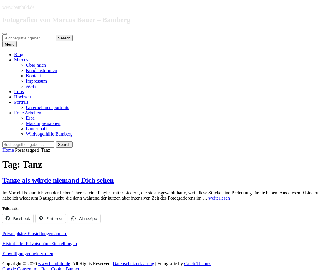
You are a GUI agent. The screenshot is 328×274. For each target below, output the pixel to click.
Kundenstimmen (41, 70)
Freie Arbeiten (27, 112)
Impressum (36, 80)
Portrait (21, 102)
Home (8, 150)
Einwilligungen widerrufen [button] (27, 253)
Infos (19, 91)
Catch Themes (197, 263)
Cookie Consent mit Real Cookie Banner (40, 268)
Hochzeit (22, 96)
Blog (18, 54)
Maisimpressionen (43, 123)
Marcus (21, 59)
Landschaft (36, 128)
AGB (31, 86)
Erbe (30, 118)
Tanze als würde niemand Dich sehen (58, 180)
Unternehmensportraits (47, 107)
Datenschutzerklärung (133, 263)
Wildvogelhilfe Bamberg (49, 133)
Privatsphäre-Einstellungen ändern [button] (34, 233)
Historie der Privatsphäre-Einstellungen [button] (39, 243)
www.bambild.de (18, 7)
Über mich (36, 65)
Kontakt (33, 75)
